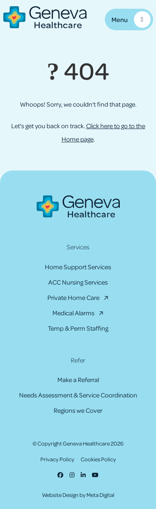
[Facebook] (60, 474)
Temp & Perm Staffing (78, 328)
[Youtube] (95, 474)
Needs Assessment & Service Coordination (78, 395)
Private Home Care (73, 297)
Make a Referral (78, 379)
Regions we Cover (78, 410)
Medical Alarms (73, 313)
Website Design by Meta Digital (78, 494)
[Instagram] (71, 474)
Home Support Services (78, 267)
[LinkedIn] (83, 474)
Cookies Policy (98, 459)
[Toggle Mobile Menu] (129, 19)
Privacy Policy (57, 459)
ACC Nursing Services (78, 282)
